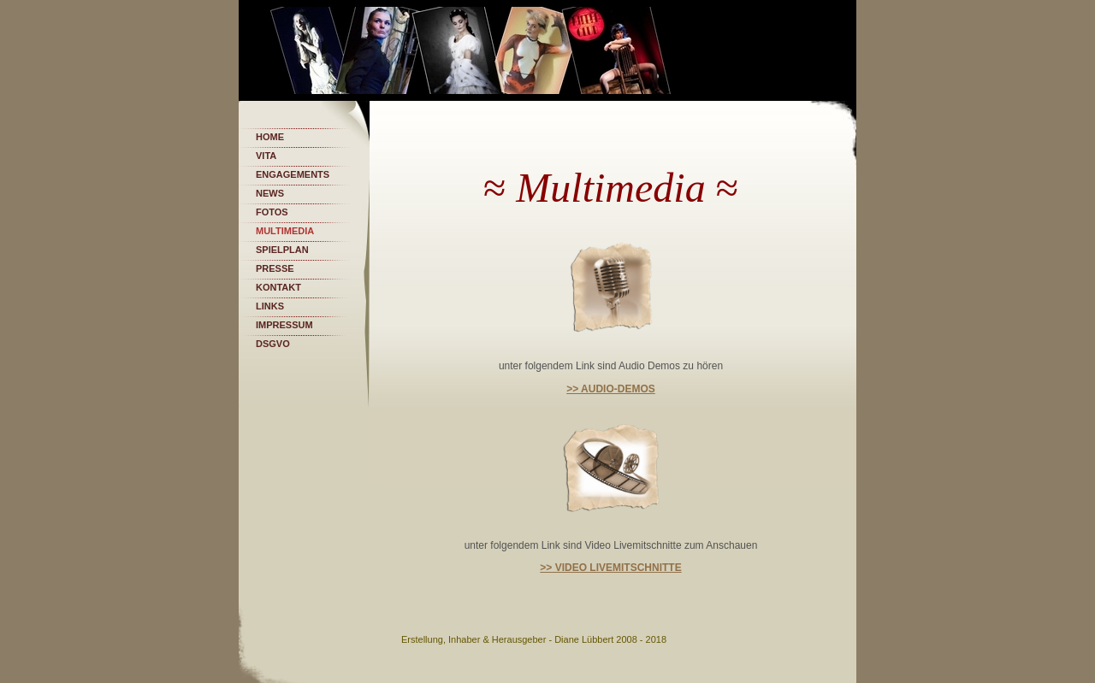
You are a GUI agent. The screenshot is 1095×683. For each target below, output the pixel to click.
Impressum (284, 325)
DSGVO (273, 344)
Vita (266, 155)
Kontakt (278, 287)
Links (270, 306)
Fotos (272, 212)
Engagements (292, 174)
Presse (275, 268)
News (270, 193)
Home (270, 137)
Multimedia (285, 231)
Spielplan (282, 249)
